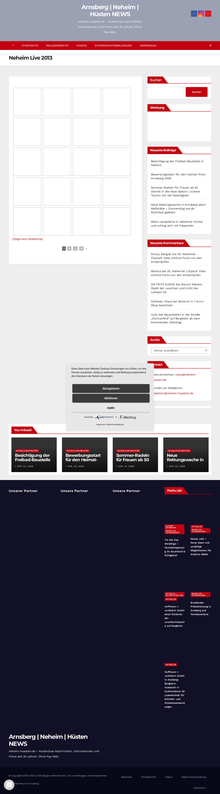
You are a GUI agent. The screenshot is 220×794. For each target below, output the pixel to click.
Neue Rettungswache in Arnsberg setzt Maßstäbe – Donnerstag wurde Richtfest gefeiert (178, 208)
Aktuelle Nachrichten (27, 451)
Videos (82, 45)
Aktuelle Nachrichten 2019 (174, 594)
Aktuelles (197, 527)
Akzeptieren (110, 388)
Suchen (156, 80)
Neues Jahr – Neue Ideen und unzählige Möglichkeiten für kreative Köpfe (201, 547)
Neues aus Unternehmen (172, 531)
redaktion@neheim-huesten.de (172, 393)
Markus (156, 271)
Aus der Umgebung (171, 527)
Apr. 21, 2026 (126, 466)
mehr (111, 408)
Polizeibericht (57, 45)
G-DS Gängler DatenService (51, 775)
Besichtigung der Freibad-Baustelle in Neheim (32, 460)
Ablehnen (111, 398)
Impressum (148, 45)
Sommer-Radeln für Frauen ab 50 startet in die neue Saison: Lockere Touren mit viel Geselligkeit (175, 191)
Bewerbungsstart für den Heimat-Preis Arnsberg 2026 (83, 462)
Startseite (30, 45)
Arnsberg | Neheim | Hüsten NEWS (110, 10)
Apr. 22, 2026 (76, 466)
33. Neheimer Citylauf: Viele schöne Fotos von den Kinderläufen (176, 257)
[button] (210, 45)
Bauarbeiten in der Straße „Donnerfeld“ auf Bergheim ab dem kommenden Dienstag (175, 318)
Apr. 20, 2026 (177, 466)
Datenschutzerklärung (113, 45)
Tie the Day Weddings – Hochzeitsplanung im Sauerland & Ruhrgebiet (175, 548)
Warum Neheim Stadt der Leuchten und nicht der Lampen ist (176, 288)
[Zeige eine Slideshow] (27, 239)
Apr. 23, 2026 (25, 466)
